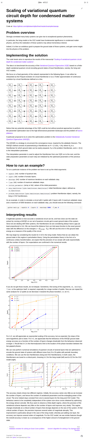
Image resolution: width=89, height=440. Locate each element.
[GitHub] (82, 436)
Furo (29, 437)
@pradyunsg (22, 437)
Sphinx (14, 437)
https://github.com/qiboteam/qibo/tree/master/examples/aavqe (36, 26)
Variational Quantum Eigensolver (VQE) (54, 65)
